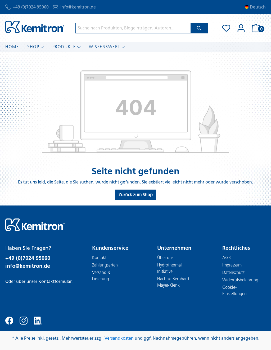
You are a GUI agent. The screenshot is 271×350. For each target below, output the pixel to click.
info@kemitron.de (78, 7)
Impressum (232, 265)
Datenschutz (233, 272)
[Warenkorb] (257, 28)
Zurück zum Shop (136, 194)
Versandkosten (119, 338)
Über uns (165, 257)
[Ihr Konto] (241, 28)
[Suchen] (199, 28)
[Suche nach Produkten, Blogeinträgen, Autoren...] (133, 28)
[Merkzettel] (226, 28)
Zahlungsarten (105, 265)
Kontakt (99, 257)
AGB (226, 257)
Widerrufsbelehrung (240, 279)
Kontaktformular (54, 281)
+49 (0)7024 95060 (31, 7)
